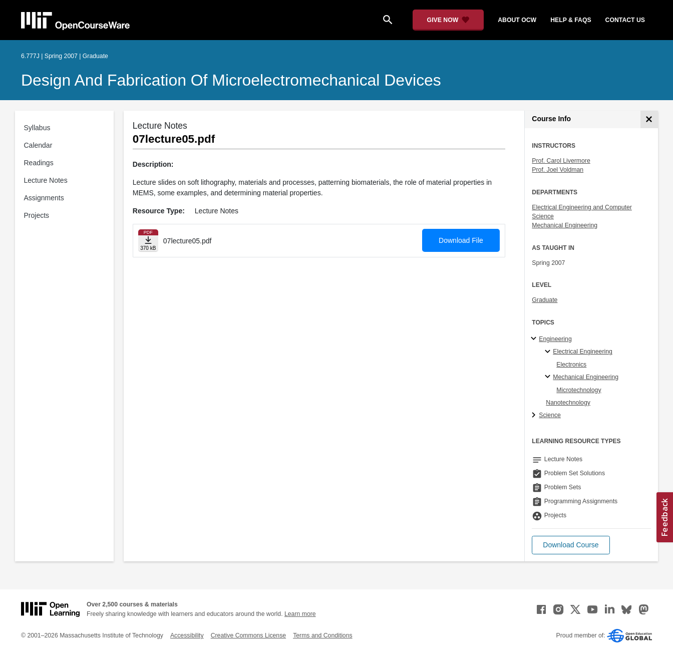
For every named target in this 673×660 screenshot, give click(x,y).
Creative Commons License (248, 635)
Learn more (300, 613)
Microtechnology (578, 390)
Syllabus (37, 128)
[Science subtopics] (535, 415)
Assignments (44, 198)
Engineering (555, 339)
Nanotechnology (568, 402)
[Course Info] (649, 119)
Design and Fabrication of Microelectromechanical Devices (231, 80)
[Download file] (148, 240)
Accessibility (187, 635)
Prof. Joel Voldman (557, 169)
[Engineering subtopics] (535, 339)
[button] (570, 545)
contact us (625, 20)
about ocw (517, 20)
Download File (461, 240)
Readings (39, 163)
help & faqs (570, 20)
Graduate (544, 299)
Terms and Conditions (322, 635)
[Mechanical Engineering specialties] (549, 377)
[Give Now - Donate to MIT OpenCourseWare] (448, 20)
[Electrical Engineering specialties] (549, 352)
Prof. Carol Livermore (561, 160)
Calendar (38, 145)
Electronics (571, 364)
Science (550, 415)
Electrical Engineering (582, 351)
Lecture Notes (46, 180)
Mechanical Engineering (564, 225)
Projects (37, 215)
